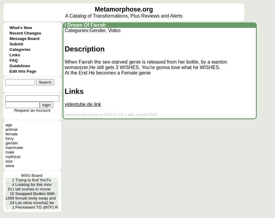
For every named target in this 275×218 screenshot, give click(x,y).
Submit (16, 44)
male (9, 152)
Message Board (24, 38)
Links (14, 55)
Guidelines (19, 66)
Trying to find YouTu (33, 180)
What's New (20, 27)
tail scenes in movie (33, 189)
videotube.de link (83, 104)
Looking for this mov (33, 184)
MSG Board (31, 175)
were (9, 166)
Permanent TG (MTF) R (36, 207)
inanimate (14, 147)
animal (11, 129)
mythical (12, 156)
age (8, 125)
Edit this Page (22, 71)
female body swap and (35, 198)
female (11, 134)
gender (11, 143)
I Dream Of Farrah (85, 25)
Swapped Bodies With (35, 193)
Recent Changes (25, 33)
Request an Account (32, 110)
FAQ (13, 60)
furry (9, 138)
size (9, 161)
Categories (19, 49)
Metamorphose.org (124, 9)
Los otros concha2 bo (34, 202)
